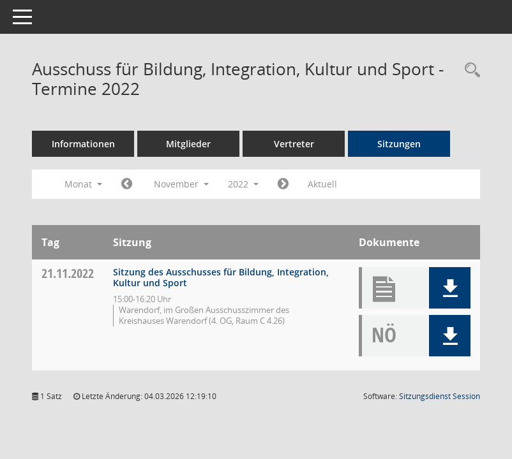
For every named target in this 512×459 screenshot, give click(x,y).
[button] (450, 288)
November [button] (181, 184)
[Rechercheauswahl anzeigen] (469, 70)
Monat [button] (83, 184)
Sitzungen (399, 144)
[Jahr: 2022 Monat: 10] (127, 184)
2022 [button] (243, 184)
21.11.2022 (67, 273)
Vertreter (294, 144)
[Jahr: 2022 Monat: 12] (283, 184)
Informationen (83, 144)
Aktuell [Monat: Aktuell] (322, 184)
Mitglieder (188, 144)
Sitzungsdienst (439, 396)
